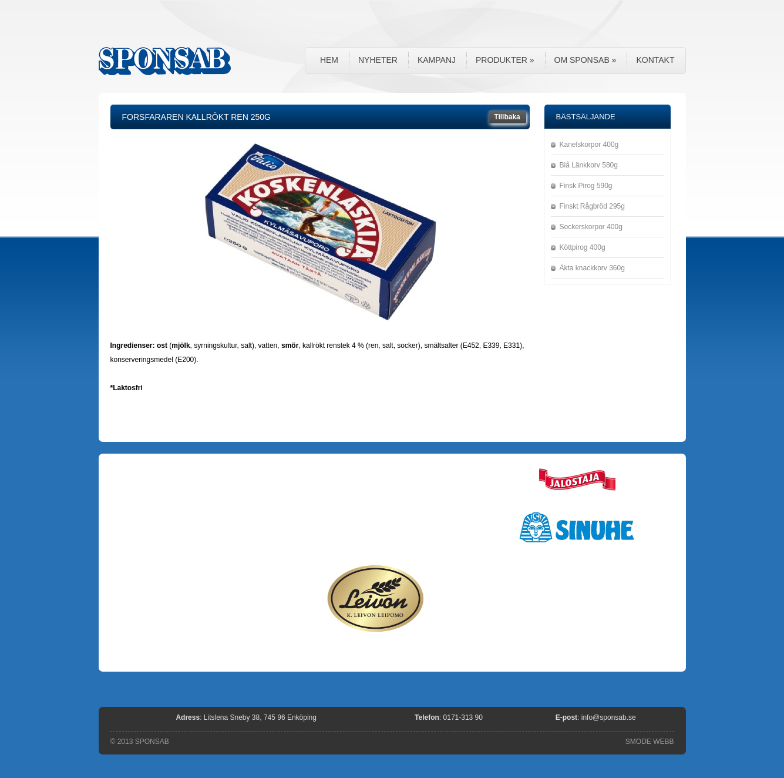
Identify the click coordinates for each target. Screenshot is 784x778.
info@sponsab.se (608, 717)
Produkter (505, 60)
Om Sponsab (585, 60)
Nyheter (378, 60)
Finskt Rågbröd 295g (592, 206)
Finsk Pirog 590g (586, 186)
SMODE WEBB (649, 741)
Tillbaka (507, 117)
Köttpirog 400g (582, 247)
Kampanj (437, 60)
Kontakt (655, 60)
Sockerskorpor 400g (591, 227)
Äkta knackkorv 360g (592, 268)
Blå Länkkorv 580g (589, 165)
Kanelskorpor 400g (589, 144)
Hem (329, 60)
